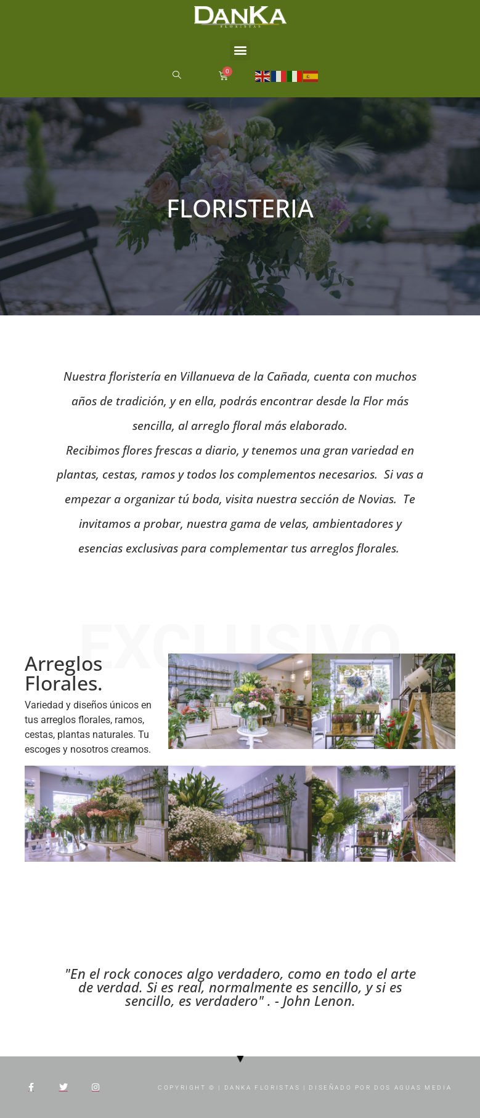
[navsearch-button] (176, 75)
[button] (240, 50)
